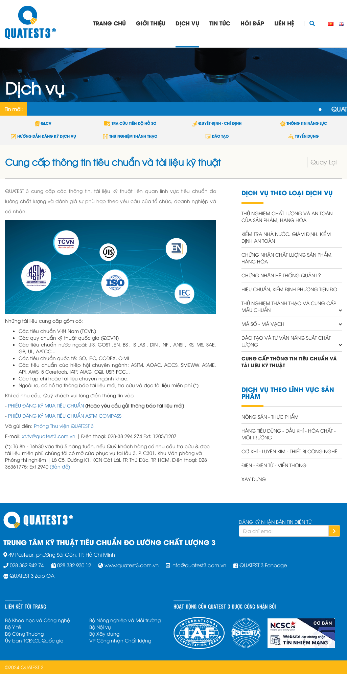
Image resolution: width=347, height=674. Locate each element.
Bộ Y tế (13, 626)
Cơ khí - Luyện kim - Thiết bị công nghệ (289, 451)
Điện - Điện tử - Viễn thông (273, 465)
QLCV (43, 123)
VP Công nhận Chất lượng (120, 640)
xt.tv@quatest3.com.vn (48, 436)
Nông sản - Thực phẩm (270, 416)
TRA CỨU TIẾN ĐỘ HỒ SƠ (130, 123)
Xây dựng (253, 479)
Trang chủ (109, 23)
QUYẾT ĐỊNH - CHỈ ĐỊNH (216, 123)
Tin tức (219, 23)
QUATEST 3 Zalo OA (31, 575)
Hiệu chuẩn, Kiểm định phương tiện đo (289, 289)
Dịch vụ (187, 23)
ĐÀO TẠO (217, 136)
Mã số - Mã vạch (262, 323)
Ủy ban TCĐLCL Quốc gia (34, 640)
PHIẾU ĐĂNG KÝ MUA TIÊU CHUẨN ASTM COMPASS (64, 415)
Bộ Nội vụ (100, 626)
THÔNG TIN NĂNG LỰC (303, 123)
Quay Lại (323, 161)
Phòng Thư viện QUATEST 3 (64, 425)
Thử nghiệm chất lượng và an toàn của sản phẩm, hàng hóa (286, 216)
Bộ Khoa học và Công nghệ (37, 620)
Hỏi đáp (252, 23)
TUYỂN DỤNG (303, 136)
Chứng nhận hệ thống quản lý (281, 275)
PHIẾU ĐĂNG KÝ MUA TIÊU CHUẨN (46, 405)
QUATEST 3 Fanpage (263, 564)
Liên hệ (284, 23)
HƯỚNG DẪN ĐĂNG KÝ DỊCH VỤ (43, 136)
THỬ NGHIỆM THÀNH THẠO (130, 136)
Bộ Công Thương (24, 633)
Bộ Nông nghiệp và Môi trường (125, 620)
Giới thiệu (150, 23)
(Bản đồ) (60, 466)
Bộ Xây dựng (104, 633)
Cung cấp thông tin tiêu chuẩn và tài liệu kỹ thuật (289, 362)
